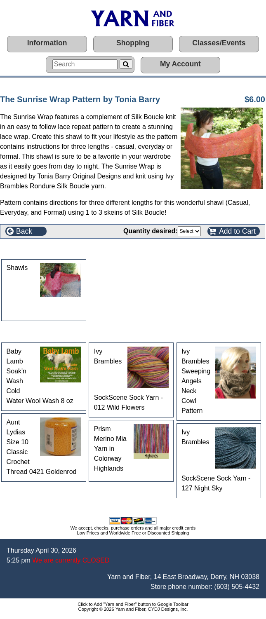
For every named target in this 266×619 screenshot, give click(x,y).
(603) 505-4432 (236, 586)
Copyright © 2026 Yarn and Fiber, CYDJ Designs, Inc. (133, 609)
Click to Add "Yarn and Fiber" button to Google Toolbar (133, 604)
